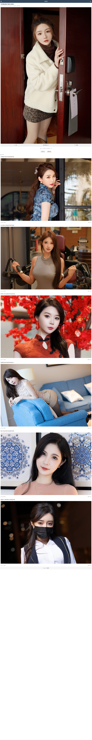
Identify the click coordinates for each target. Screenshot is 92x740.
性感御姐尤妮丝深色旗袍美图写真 (7, 156)
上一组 (15, 145)
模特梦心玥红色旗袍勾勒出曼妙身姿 (8, 293)
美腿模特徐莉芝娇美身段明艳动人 (7, 362)
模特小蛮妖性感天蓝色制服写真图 (7, 430)
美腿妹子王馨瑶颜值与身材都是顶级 (8, 499)
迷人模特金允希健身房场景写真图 (7, 225)
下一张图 (76, 145)
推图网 (46, 1)
